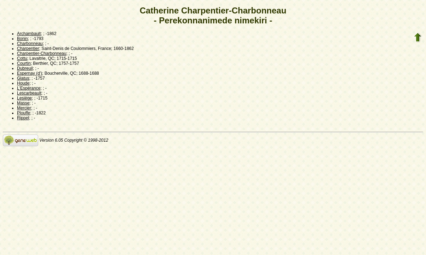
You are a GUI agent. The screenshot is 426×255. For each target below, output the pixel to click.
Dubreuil (25, 68)
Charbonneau (30, 43)
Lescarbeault (29, 93)
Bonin (22, 38)
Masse (23, 103)
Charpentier (28, 48)
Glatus (23, 78)
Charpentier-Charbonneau (41, 53)
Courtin (24, 63)
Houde (23, 83)
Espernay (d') (29, 73)
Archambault (29, 33)
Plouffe (23, 112)
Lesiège (24, 98)
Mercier (24, 108)
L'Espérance (28, 88)
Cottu (22, 58)
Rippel (23, 117)
